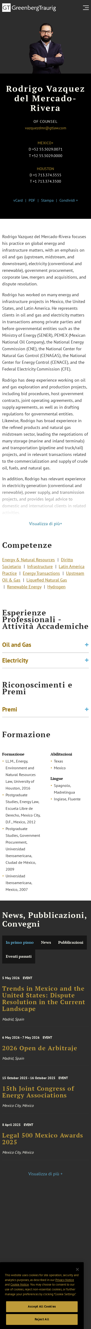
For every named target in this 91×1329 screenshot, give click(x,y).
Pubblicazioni (70, 942)
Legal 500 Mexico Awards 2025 (42, 1145)
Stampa (47, 200)
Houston (45, 168)
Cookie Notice (19, 1298)
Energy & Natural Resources (28, 565)
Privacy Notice (64, 1294)
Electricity (15, 664)
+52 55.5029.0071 (47, 149)
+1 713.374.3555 (47, 174)
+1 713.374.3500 (47, 181)
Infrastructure (40, 572)
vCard (18, 200)
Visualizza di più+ (45, 523)
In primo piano (20, 942)
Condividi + (68, 200)
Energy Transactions (41, 578)
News (46, 942)
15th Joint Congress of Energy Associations (38, 1098)
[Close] (77, 1283)
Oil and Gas (16, 649)
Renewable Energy (24, 592)
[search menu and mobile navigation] (87, 8)
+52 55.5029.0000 (47, 155)
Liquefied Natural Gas (46, 585)
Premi (9, 711)
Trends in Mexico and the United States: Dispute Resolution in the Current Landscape (43, 1006)
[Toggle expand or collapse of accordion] (87, 649)
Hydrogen (56, 592)
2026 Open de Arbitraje (39, 1053)
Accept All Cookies (42, 1320)
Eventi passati (19, 956)
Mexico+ (45, 142)
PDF (32, 200)
